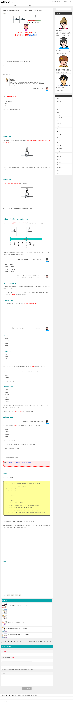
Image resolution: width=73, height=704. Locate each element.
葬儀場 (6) (59, 153)
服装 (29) (58, 131)
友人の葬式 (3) (59, 117)
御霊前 (12, 595)
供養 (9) (58, 115)
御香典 (16, 595)
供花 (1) (58, 112)
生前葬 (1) (59, 145)
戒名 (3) (58, 128)
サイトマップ (9, 5)
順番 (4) (58, 170)
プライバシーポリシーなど (26, 5)
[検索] (63, 9)
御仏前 (8, 595)
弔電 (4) (58, 126)
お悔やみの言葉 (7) (60, 103)
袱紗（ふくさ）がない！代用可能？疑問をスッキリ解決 (17, 605)
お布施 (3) (59, 101)
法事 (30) (58, 137)
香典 (4, 13)
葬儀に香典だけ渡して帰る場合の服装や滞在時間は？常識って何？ (40, 641)
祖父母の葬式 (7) (60, 148)
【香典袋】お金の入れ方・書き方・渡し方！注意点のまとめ (20, 462)
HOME (3, 5)
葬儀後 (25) (59, 156)
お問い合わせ (35, 5)
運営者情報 (16, 5)
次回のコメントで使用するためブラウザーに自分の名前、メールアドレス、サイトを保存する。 (23, 669)
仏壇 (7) (58, 106)
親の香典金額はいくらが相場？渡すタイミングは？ (16, 622)
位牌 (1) (58, 109)
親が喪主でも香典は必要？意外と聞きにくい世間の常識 (17, 628)
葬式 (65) (58, 159)
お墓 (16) (58, 98)
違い (20, 595)
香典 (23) (58, 173)
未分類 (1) (59, 134)
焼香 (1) (58, 142)
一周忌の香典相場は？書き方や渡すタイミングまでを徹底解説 (18, 634)
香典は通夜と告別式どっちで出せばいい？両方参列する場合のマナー (19, 616)
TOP (6, 695)
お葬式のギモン (7, 2)
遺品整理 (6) (59, 167)
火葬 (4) (58, 139)
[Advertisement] (26, 49)
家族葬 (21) (59, 123)
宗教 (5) (58, 120)
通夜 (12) (58, 164)
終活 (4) (58, 151)
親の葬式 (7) (59, 162)
